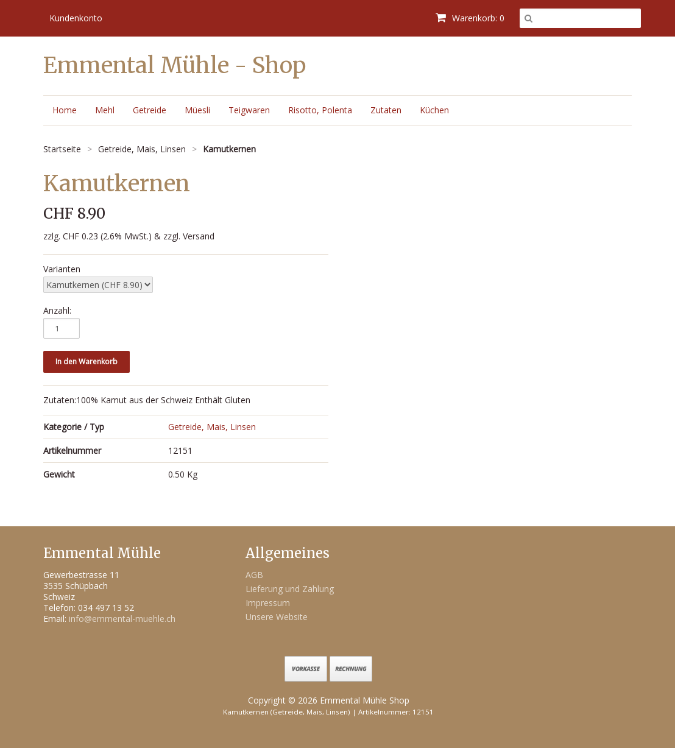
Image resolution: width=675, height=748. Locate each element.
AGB (254, 574)
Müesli (197, 110)
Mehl (105, 110)
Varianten (61, 269)
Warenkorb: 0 (470, 18)
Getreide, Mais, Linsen (212, 426)
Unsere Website (277, 617)
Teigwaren (249, 110)
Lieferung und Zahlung (290, 589)
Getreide (149, 110)
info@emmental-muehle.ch (122, 618)
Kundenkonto (75, 18)
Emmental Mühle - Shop (174, 66)
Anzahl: (57, 310)
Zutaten (385, 110)
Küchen (434, 110)
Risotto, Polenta (320, 110)
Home (64, 110)
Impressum (268, 603)
